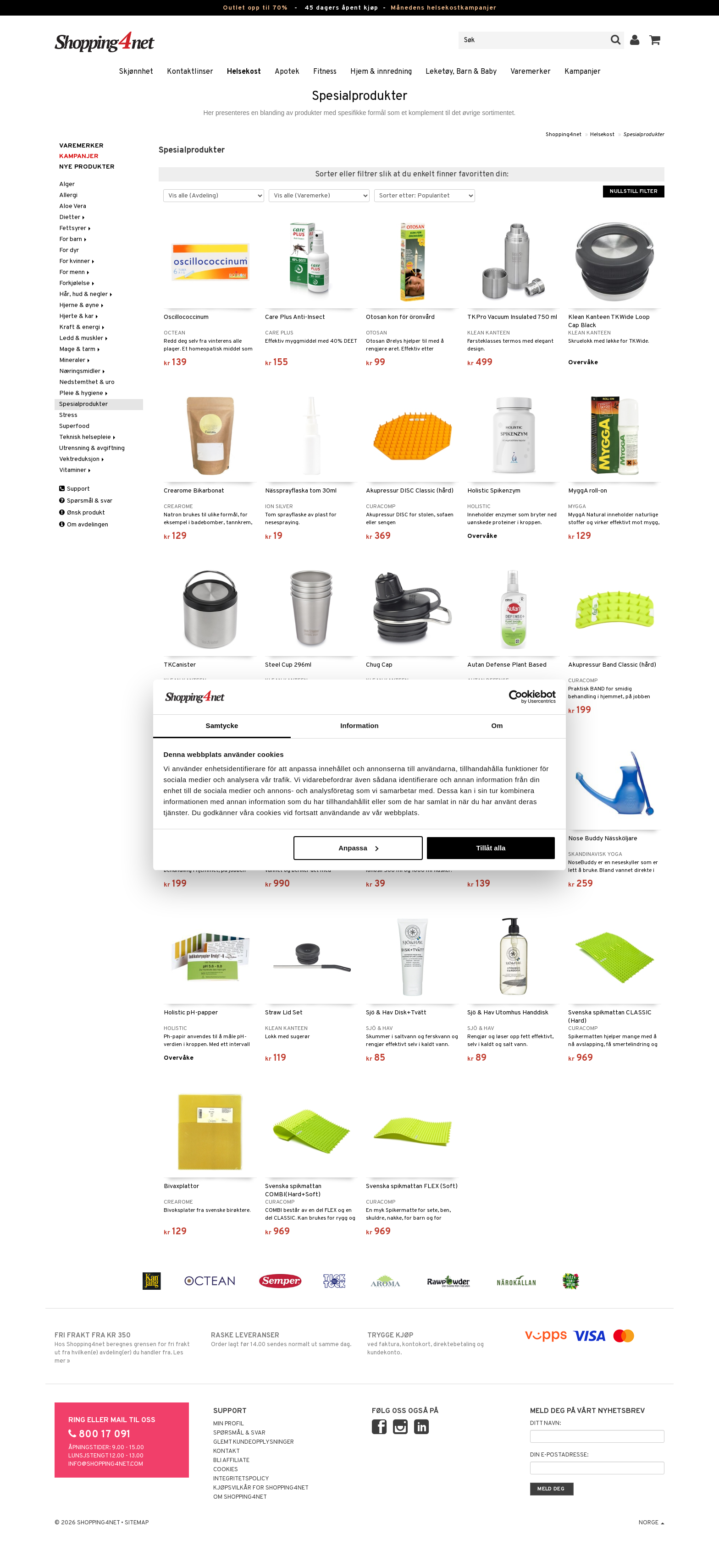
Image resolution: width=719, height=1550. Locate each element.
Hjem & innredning (381, 72)
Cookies (225, 1469)
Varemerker (530, 72)
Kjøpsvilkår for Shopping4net (261, 1488)
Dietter (72, 217)
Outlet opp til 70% (255, 8)
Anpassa (358, 848)
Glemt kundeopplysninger (253, 1442)
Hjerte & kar (79, 316)
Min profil (228, 1424)
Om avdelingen (83, 525)
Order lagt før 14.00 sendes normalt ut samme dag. (281, 1339)
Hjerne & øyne (82, 305)
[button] (655, 40)
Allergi (68, 195)
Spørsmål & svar (85, 501)
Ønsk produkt (82, 513)
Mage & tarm (80, 349)
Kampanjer (582, 72)
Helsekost (244, 72)
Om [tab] (497, 725)
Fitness (325, 72)
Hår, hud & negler (86, 294)
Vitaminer (75, 470)
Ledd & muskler (84, 338)
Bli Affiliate (231, 1460)
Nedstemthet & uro (87, 382)
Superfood (74, 426)
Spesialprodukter (643, 134)
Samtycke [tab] (222, 725)
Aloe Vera (72, 206)
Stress (68, 415)
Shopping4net (563, 134)
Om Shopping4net (240, 1497)
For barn (73, 239)
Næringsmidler (82, 371)
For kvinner (77, 261)
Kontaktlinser (190, 72)
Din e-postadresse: (559, 1455)
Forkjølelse (77, 283)
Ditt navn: (545, 1423)
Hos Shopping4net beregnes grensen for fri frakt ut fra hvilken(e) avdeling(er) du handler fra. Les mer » (125, 1348)
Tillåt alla (490, 848)
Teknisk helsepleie (88, 437)
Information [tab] (359, 725)
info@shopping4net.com (105, 1464)
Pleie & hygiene (84, 393)
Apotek (287, 72)
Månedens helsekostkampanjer (444, 8)
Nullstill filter (634, 191)
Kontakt (226, 1451)
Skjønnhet (136, 72)
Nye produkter (87, 167)
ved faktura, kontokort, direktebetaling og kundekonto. (437, 1344)
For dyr (69, 250)
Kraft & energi (82, 327)
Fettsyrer (75, 228)
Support (74, 489)
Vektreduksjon (82, 459)
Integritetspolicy (241, 1479)
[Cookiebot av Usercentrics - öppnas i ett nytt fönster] (516, 697)
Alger (67, 184)
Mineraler (75, 360)
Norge (651, 1523)
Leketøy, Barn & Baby (461, 72)
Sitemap (137, 1523)
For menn (75, 272)
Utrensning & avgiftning (92, 448)
